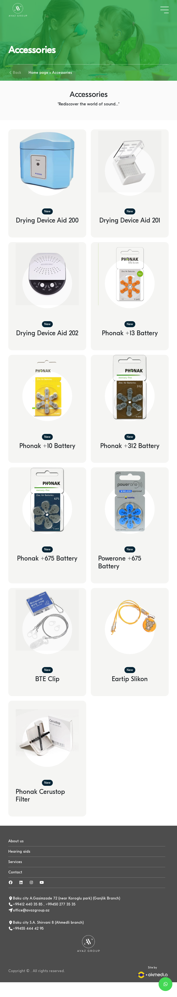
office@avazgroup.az (31, 910)
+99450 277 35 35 (60, 904)
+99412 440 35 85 (27, 904)
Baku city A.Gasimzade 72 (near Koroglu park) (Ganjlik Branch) (66, 898)
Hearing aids (19, 851)
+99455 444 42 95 (28, 928)
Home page (38, 73)
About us (16, 841)
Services (15, 862)
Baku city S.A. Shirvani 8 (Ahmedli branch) (48, 922)
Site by (152, 972)
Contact (15, 872)
